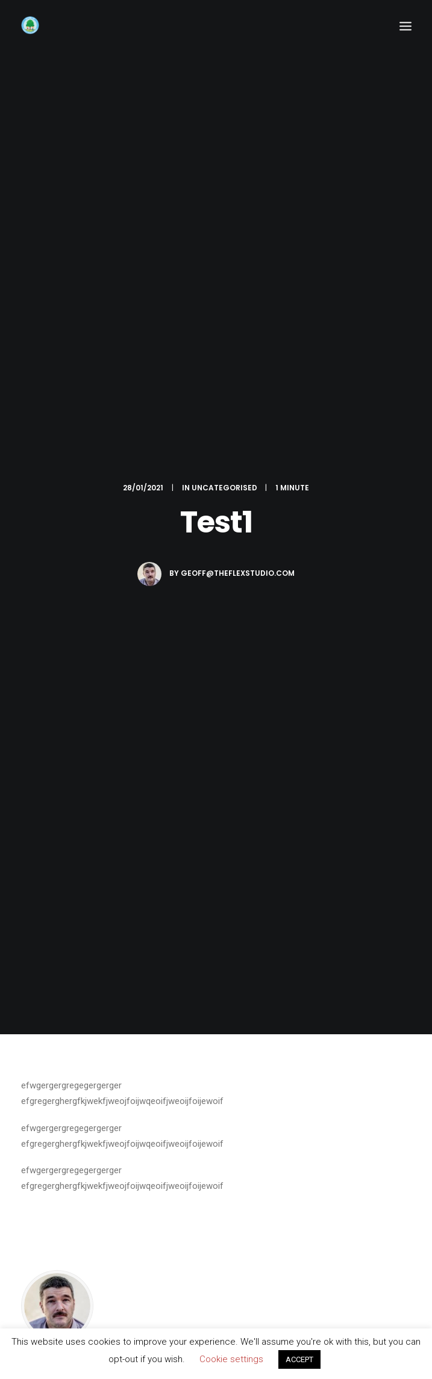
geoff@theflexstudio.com (238, 573)
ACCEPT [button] (299, 1359)
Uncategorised (224, 488)
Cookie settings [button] (231, 1359)
